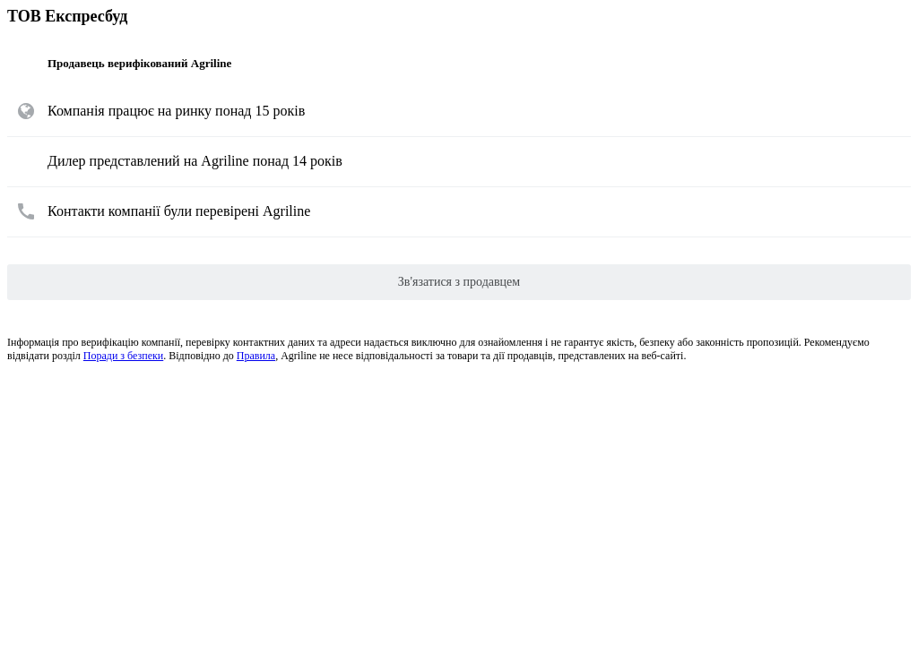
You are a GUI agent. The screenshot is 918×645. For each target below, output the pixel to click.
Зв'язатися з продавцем (459, 281)
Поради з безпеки (123, 355)
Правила (256, 355)
